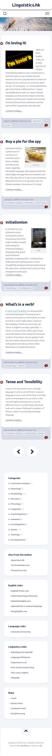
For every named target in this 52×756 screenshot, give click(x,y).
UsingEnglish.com (19, 611)
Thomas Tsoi (25, 121)
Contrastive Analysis (14, 203)
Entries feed (16, 703)
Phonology (41, 203)
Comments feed (18, 708)
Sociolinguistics (25, 288)
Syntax (8, 125)
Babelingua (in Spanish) (21, 652)
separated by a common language (26, 606)
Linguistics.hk (26, 4)
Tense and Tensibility (24, 382)
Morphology (10, 288)
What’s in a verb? (20, 304)
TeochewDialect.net (20, 565)
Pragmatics (16, 509)
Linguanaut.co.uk (19, 662)
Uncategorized (18, 540)
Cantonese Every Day (21, 632)
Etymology (16, 489)
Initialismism (16, 222)
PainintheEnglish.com (21, 601)
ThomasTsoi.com (19, 570)
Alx (40, 746)
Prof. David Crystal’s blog (22, 667)
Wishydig (15, 678)
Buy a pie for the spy (23, 141)
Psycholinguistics (19, 514)
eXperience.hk (17, 560)
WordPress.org (18, 714)
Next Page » (32, 451)
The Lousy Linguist (19, 673)
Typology (15, 534)
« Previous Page (18, 451)
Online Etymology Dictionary (24, 596)
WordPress (25, 746)
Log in (13, 698)
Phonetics (29, 203)
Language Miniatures (20, 657)
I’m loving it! (16, 43)
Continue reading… (14, 111)
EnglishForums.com (20, 591)
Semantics (37, 121)
